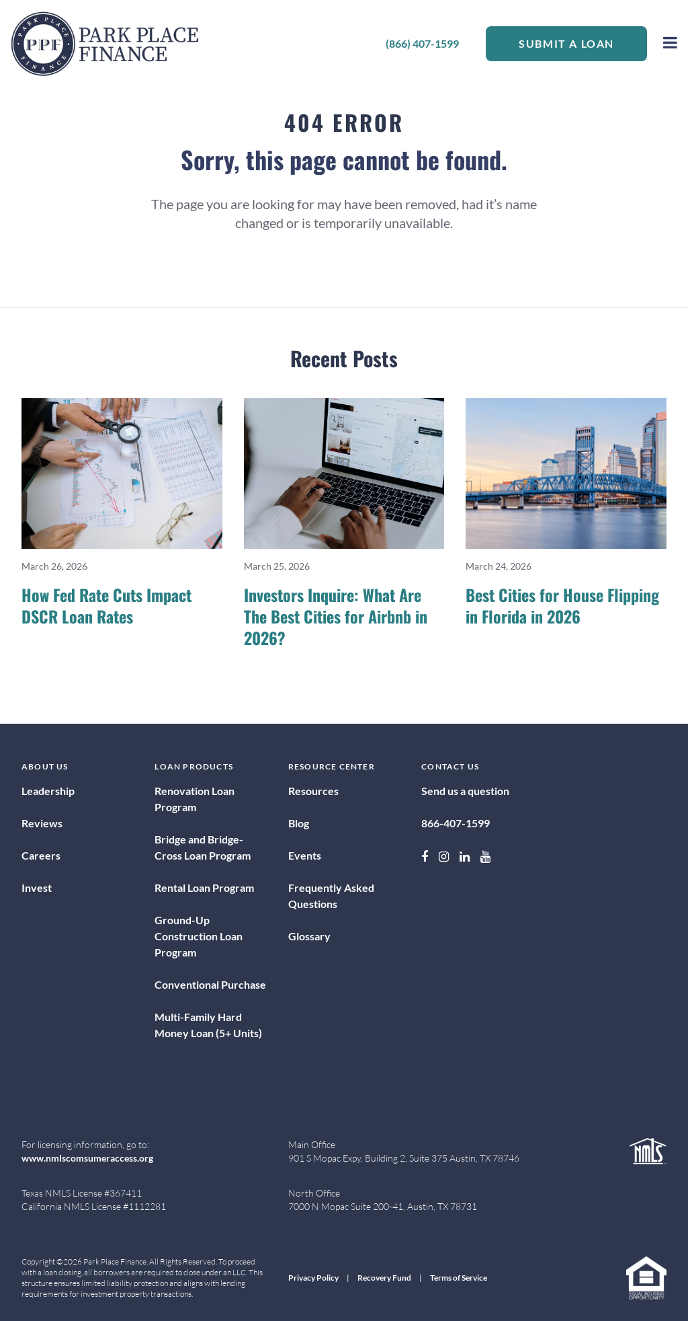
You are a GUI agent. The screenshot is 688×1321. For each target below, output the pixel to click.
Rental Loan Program (204, 887)
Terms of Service (458, 1278)
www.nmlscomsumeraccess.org (87, 1158)
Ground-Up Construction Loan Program (199, 935)
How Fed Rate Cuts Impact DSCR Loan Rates (106, 605)
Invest (37, 887)
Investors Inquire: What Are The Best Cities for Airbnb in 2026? (335, 616)
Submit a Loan (566, 43)
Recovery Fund (384, 1278)
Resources (313, 790)
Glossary (309, 936)
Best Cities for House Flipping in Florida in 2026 (562, 605)
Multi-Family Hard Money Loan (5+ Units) (208, 1024)
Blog (298, 823)
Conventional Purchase (210, 984)
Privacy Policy (313, 1278)
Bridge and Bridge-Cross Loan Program (203, 847)
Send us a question (465, 790)
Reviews (42, 823)
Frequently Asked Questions (331, 895)
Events (304, 855)
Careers (41, 855)
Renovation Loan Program (194, 798)
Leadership (48, 790)
